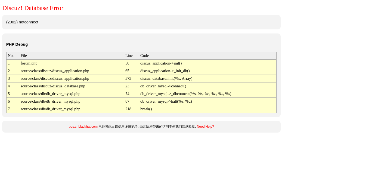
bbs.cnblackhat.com (83, 126)
